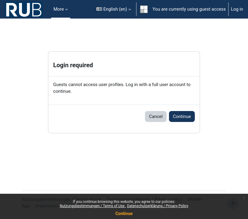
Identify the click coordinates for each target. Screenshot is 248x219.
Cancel (156, 116)
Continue (124, 213)
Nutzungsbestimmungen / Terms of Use (92, 206)
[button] (113, 9)
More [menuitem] (58, 9)
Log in (237, 9)
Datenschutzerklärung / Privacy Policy (157, 206)
